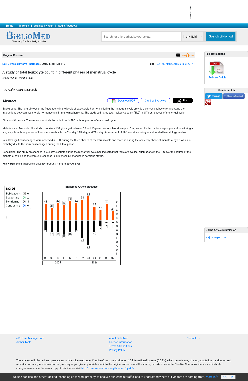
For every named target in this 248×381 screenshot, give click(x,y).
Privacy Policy (117, 350)
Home (9, 25)
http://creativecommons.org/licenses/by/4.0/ (108, 368)
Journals (24, 25)
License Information (120, 342)
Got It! (228, 377)
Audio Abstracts (67, 25)
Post (182, 101)
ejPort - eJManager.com (30, 338)
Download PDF (123, 101)
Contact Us (193, 338)
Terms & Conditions (120, 346)
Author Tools (23, 342)
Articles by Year (43, 25)
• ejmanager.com (216, 237)
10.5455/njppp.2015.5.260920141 (175, 64)
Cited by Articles (155, 100)
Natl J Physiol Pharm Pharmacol (21, 64)
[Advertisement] (226, 164)
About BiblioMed (118, 338)
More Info (212, 377)
